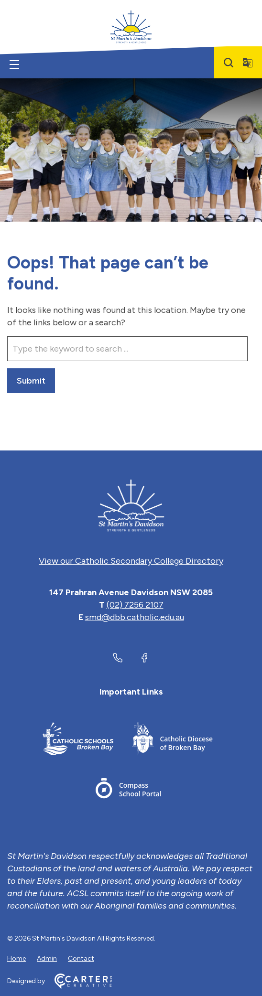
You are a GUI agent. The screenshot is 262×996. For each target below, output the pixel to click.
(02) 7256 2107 (135, 605)
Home (16, 958)
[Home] (131, 505)
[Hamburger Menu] (14, 64)
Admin (47, 958)
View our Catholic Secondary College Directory (131, 561)
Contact (81, 958)
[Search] (228, 62)
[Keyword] (127, 348)
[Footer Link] (78, 740)
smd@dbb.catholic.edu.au (134, 617)
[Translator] (247, 62)
